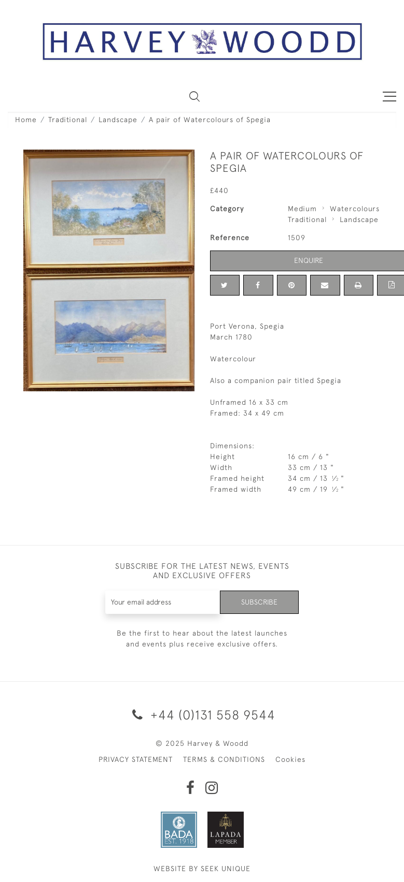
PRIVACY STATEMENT (136, 759)
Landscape (118, 119)
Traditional (67, 119)
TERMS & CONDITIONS (224, 759)
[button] (194, 96)
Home (26, 119)
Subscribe (259, 602)
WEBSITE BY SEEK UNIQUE (202, 868)
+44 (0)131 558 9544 (202, 714)
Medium (302, 208)
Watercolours (355, 208)
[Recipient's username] (162, 602)
